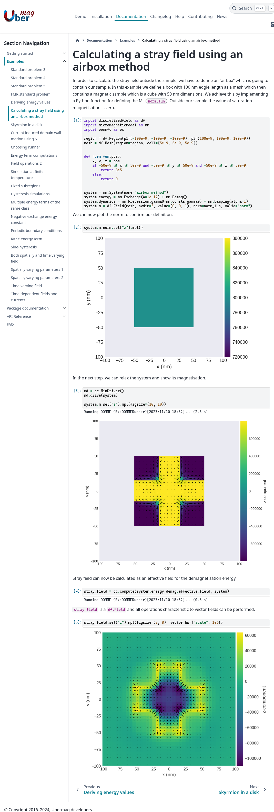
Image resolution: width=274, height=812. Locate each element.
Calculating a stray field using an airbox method (37, 113)
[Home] (77, 40)
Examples (15, 61)
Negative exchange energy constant (34, 219)
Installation (101, 16)
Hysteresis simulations (30, 193)
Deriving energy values (30, 102)
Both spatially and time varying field (37, 258)
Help (179, 16)
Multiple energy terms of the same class (35, 205)
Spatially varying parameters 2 (37, 277)
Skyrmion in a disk (26, 124)
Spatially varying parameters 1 (37, 269)
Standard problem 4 (28, 77)
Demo (80, 16)
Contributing (200, 16)
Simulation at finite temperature (27, 174)
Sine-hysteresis (24, 247)
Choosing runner (25, 147)
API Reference (19, 316)
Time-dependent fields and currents (34, 296)
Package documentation (28, 308)
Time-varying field (26, 285)
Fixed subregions (25, 185)
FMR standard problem (30, 94)
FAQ (10, 324)
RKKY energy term (26, 238)
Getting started (20, 53)
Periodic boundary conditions (36, 230)
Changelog (160, 16)
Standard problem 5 (28, 85)
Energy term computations (34, 155)
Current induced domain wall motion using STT (36, 135)
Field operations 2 (26, 163)
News (222, 16)
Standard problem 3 (28, 69)
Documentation (131, 16)
